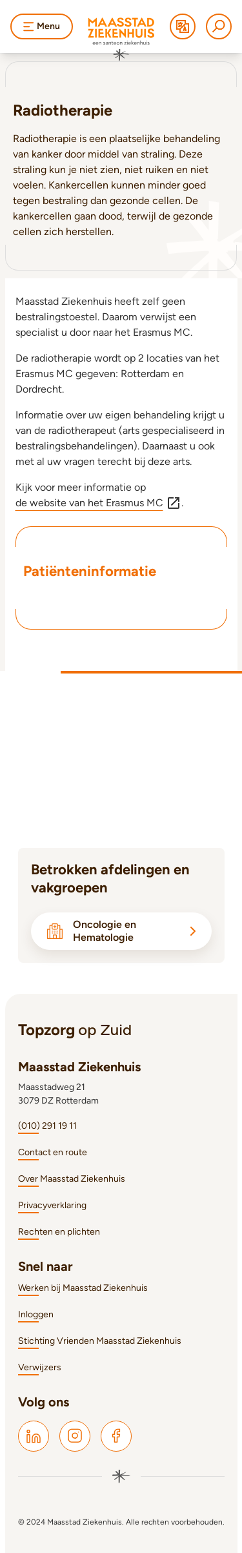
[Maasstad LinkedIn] (33, 1436)
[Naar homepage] (121, 39)
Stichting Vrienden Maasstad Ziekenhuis (99, 1340)
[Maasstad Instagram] (74, 1436)
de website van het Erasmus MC (98, 503)
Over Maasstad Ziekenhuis (71, 1178)
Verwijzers (39, 1367)
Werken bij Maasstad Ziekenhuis (83, 1287)
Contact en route (52, 1152)
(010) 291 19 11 (47, 1125)
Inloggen (36, 1314)
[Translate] (183, 26)
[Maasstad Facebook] (116, 1436)
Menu (41, 26)
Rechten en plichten (59, 1231)
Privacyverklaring (52, 1205)
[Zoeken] (219, 26)
